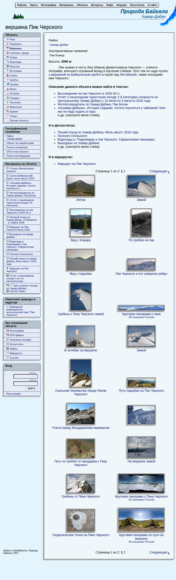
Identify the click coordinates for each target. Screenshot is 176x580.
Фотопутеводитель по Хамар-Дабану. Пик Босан (21, 194)
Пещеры (12, 97)
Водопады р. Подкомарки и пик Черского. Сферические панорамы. (20, 245)
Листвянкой (128, 74)
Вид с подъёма (81, 273)
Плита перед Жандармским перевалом (80, 428)
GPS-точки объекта (17, 151)
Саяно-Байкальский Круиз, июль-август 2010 (20, 177)
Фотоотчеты (14, 344)
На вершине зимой (141, 461)
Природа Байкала (144, 11)
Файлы (12, 348)
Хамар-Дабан (155, 16)
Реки (10, 39)
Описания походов (18, 339)
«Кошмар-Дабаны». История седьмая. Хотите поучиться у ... (21, 185)
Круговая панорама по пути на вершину (141, 536)
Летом (80, 200)
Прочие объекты (17, 120)
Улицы (11, 115)
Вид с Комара (81, 240)
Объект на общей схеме (20, 143)
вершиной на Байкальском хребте (76, 74)
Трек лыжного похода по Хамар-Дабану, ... (22, 287)
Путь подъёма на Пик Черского (141, 390)
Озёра (11, 57)
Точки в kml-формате (18, 156)
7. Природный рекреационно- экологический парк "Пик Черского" (20, 310)
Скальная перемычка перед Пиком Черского (80, 392)
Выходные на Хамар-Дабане (20, 235)
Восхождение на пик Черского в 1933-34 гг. (19, 211)
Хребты (12, 79)
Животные (14, 106)
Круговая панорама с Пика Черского (141, 496)
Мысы (11, 88)
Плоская (149, 317)
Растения (13, 102)
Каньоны (13, 66)
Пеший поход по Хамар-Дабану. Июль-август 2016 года (21, 261)
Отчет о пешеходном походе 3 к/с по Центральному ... (20, 278)
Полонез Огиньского (19, 253)
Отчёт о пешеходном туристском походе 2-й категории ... (20, 202)
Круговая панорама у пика (141, 314)
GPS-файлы (15, 335)
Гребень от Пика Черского (81, 496)
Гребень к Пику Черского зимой (81, 314)
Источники (14, 70)
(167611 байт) (16, 291)
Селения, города (17, 52)
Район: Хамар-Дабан (14, 137)
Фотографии (15, 330)
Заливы (12, 84)
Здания (12, 111)
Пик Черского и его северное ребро (141, 273)
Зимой (141, 200)
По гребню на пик (141, 240)
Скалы (11, 75)
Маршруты (14, 353)
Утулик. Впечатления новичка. (20, 170)
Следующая (159, 171)
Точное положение (17, 147)
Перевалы (13, 43)
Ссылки (12, 357)
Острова (12, 93)
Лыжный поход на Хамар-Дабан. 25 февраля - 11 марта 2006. (21, 220)
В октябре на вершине (80, 350)
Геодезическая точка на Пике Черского (80, 535)
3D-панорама (136, 317)
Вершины (14, 48)
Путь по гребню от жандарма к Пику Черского (80, 463)
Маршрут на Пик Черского (17, 270)
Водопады (13, 61)
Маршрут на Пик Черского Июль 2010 (18, 228)
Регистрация (13, 393)
